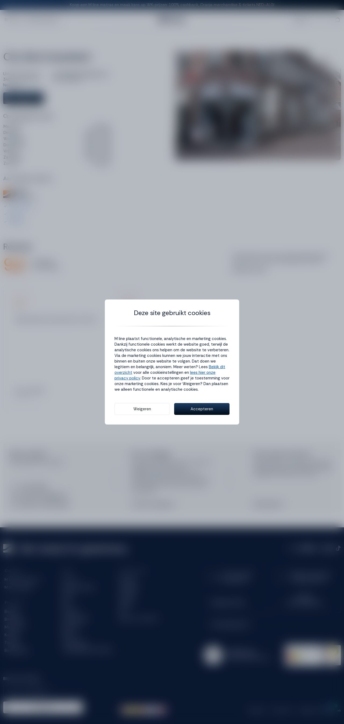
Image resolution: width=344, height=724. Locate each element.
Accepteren (202, 409)
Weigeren (142, 409)
